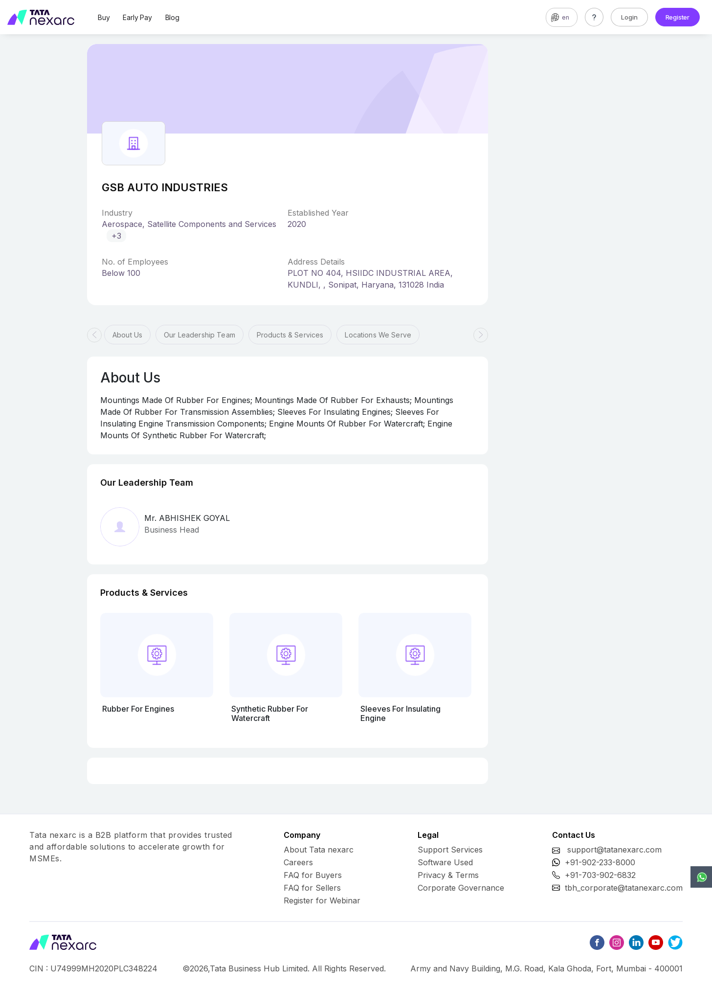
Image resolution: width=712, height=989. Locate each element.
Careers (298, 862)
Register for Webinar (322, 900)
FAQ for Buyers (313, 875)
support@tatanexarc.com (614, 849)
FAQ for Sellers (312, 888)
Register (678, 17)
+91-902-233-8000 (600, 862)
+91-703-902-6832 (600, 875)
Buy (104, 17)
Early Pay (137, 17)
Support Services (450, 849)
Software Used (445, 862)
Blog (172, 17)
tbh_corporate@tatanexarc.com (624, 888)
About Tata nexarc (319, 849)
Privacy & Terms (448, 875)
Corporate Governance (461, 888)
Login (629, 17)
